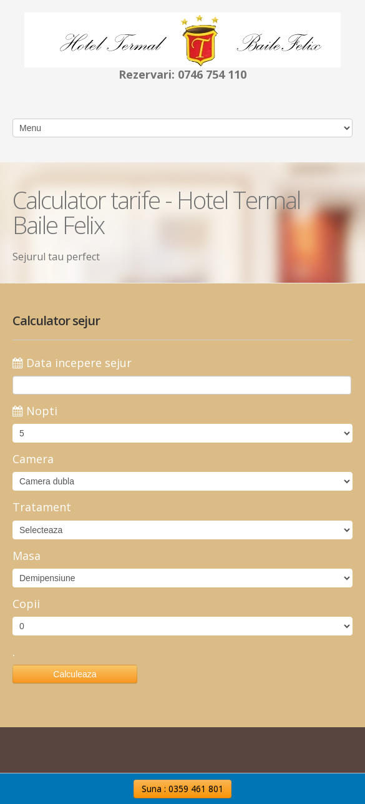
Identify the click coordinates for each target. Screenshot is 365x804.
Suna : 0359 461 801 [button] (182, 789)
